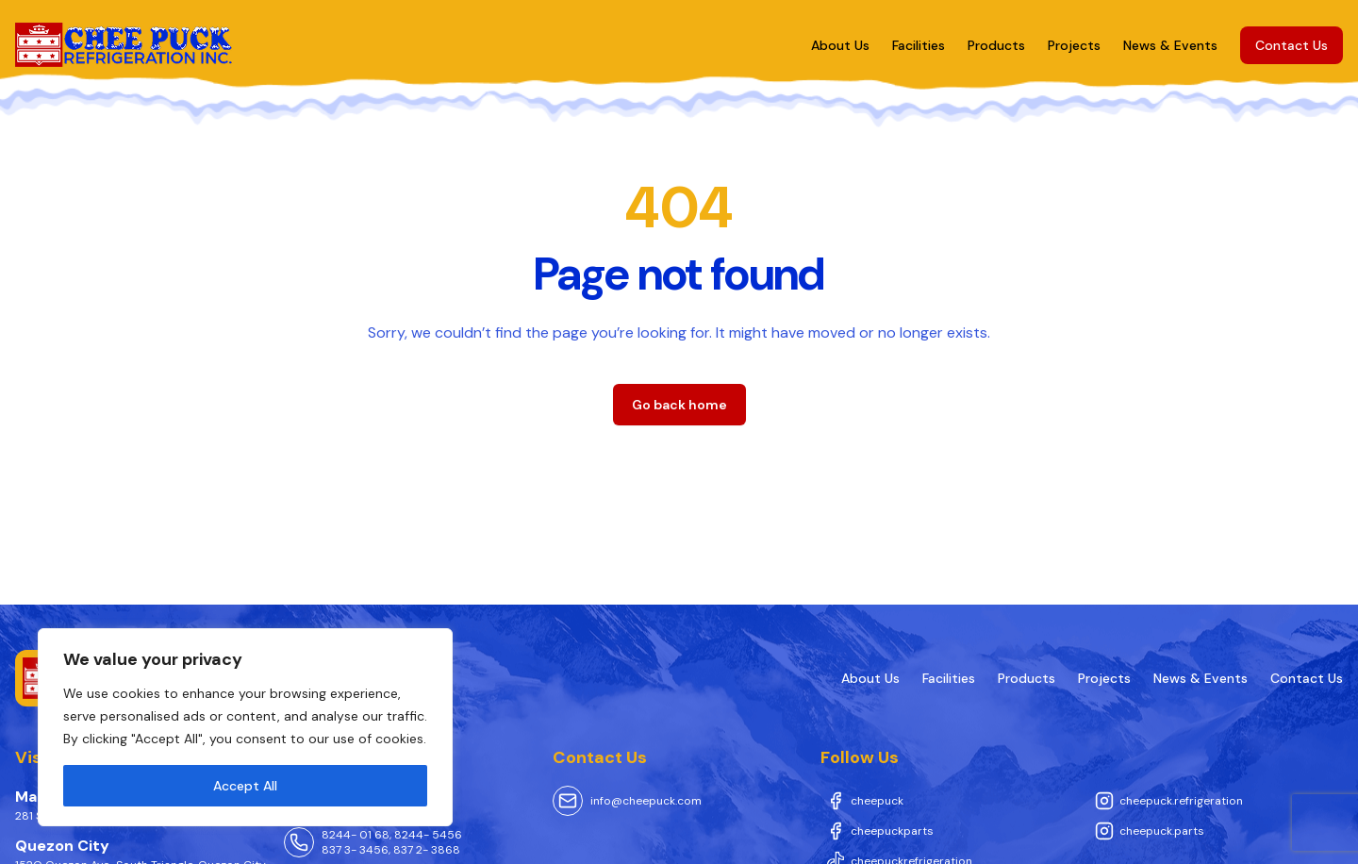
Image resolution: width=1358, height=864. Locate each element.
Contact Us (1291, 45)
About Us (840, 45)
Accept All (245, 785)
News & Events (1170, 45)
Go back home (679, 404)
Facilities (918, 45)
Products (996, 45)
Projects (1074, 45)
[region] (245, 727)
